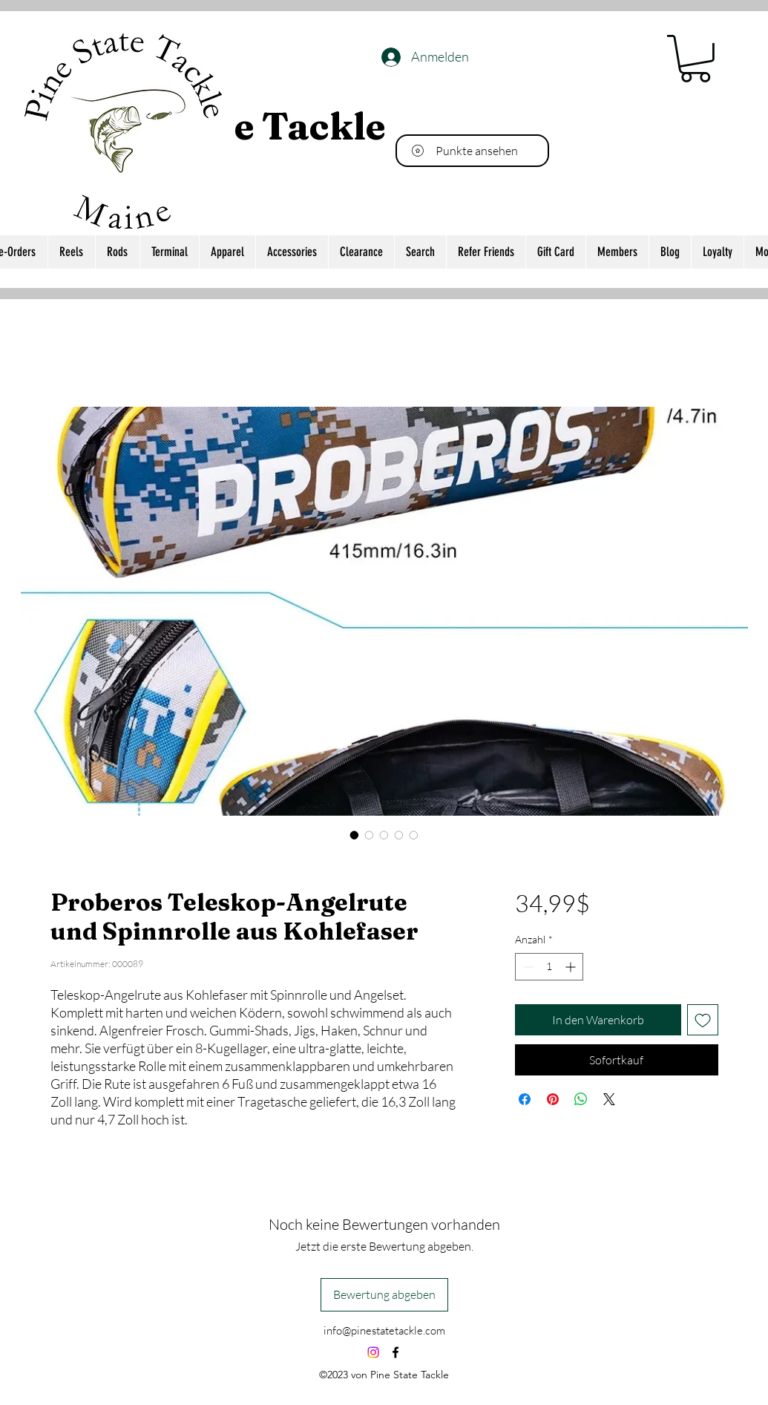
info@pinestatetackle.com (384, 1330)
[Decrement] (526, 967)
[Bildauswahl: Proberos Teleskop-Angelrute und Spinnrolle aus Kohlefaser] (354, 835)
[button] (695, 58)
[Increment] (571, 967)
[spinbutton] (549, 967)
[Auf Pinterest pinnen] (553, 1099)
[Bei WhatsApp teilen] (581, 1099)
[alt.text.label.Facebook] (395, 1352)
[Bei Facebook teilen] (525, 1099)
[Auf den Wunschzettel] (702, 1019)
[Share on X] (609, 1099)
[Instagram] (373, 1352)
